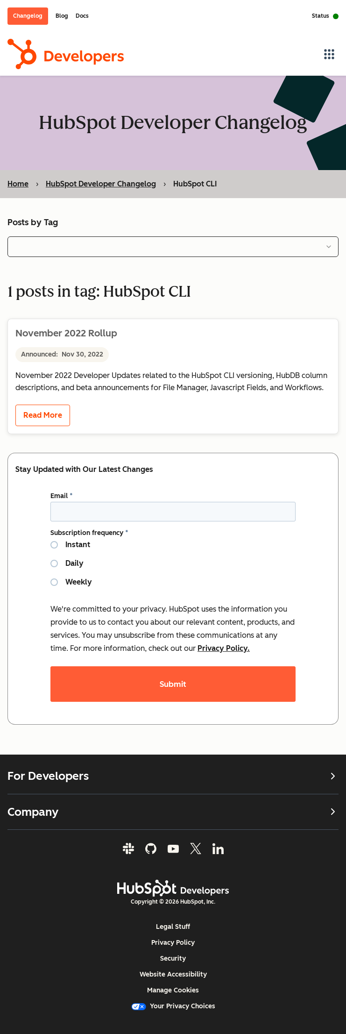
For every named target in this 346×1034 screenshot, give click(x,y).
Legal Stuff (173, 927)
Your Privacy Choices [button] (173, 1006)
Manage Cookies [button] (173, 990)
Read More (42, 415)
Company (173, 812)
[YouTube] (173, 848)
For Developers (173, 776)
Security (173, 959)
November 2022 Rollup (66, 332)
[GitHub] (150, 848)
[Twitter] (195, 848)
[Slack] (128, 848)
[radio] (173, 548)
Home (17, 183)
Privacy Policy (173, 943)
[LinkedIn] (218, 848)
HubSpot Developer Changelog (101, 183)
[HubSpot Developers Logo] (173, 888)
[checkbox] (173, 567)
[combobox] (173, 246)
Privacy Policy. (224, 647)
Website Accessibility (173, 974)
